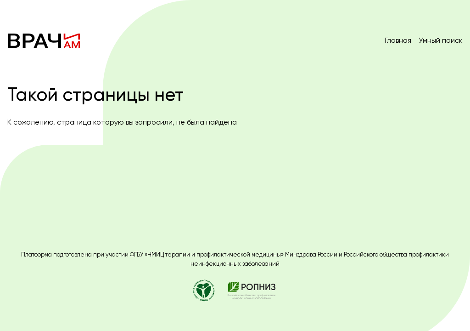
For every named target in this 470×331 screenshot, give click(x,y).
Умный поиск (441, 40)
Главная (398, 40)
